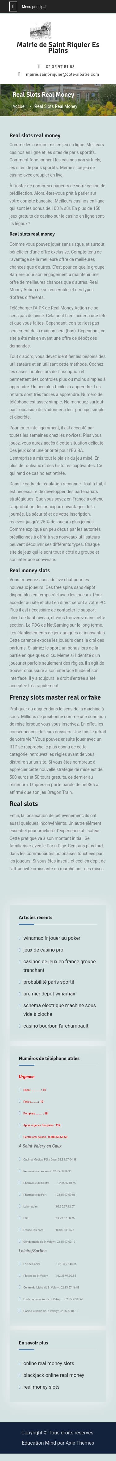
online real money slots (49, 1363)
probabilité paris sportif (49, 982)
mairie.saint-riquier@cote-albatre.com (62, 74)
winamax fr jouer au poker (52, 938)
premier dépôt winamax (49, 994)
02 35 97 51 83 (60, 66)
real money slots (42, 1387)
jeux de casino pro (43, 950)
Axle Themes (80, 1443)
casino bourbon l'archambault (56, 1026)
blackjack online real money (54, 1375)
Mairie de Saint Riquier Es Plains (58, 47)
